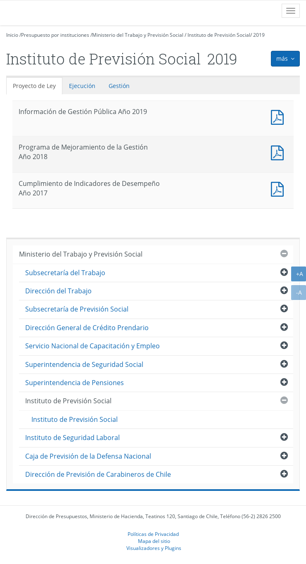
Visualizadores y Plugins (153, 548)
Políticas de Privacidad (153, 534)
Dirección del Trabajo (58, 290)
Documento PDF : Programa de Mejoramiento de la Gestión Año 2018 (279, 152)
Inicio (12, 34)
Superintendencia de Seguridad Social (84, 364)
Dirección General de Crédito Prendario (87, 327)
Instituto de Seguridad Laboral (72, 437)
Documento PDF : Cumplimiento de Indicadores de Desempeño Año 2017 (279, 188)
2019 (259, 34)
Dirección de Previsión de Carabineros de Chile (98, 474)
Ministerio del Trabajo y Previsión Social (137, 34)
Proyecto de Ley (34, 86)
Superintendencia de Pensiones (74, 382)
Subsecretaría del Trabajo (65, 272)
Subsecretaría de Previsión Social (76, 309)
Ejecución (82, 86)
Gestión (119, 86)
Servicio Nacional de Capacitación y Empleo (92, 345)
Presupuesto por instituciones (55, 34)
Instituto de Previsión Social (218, 34)
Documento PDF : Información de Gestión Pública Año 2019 (279, 116)
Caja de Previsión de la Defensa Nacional (88, 456)
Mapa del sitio (154, 541)
